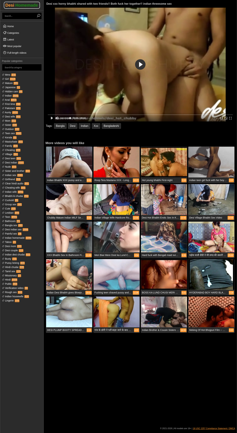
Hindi (9, 279)
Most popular (12, 46)
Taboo (9, 242)
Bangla (60, 125)
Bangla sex (12, 225)
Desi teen (11, 158)
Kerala (9, 137)
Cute (9, 208)
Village (10, 154)
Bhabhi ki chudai (15, 196)
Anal (9, 99)
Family (10, 145)
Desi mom (12, 246)
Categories (11, 33)
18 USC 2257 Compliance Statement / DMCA (214, 428)
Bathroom (11, 221)
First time (11, 104)
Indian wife (12, 191)
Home (8, 26)
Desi (21, 5)
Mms (9, 74)
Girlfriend (11, 179)
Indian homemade (16, 237)
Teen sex (11, 133)
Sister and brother (16, 171)
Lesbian (10, 212)
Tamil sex (11, 271)
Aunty (10, 112)
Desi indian (13, 162)
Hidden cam (12, 91)
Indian (10, 95)
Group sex (12, 204)
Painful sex (11, 233)
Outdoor (10, 129)
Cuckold (10, 200)
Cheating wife (13, 187)
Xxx (96, 125)
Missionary (11, 275)
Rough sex (12, 292)
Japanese (11, 87)
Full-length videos (14, 53)
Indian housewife (15, 296)
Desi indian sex (15, 229)
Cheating (11, 150)
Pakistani (11, 108)
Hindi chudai (13, 267)
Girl (9, 79)
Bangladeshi (111, 125)
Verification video (15, 288)
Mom (9, 120)
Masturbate (12, 141)
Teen (9, 217)
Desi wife (11, 116)
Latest (8, 39)
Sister (9, 125)
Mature (10, 83)
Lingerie (10, 300)
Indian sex (12, 175)
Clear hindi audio (15, 183)
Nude (9, 166)
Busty (9, 258)
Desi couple (12, 250)
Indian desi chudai (16, 254)
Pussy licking (13, 263)
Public (9, 283)
